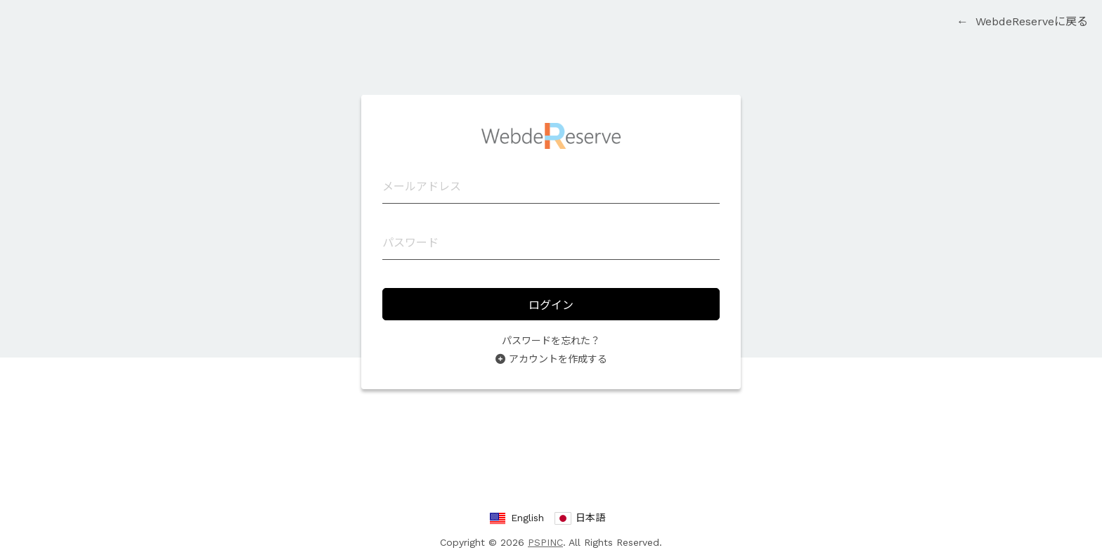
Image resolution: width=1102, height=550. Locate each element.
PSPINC (545, 542)
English (527, 517)
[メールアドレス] (551, 187)
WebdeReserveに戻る (1022, 21)
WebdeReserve (551, 136)
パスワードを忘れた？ (551, 340)
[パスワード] (551, 243)
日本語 (590, 517)
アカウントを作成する (558, 359)
